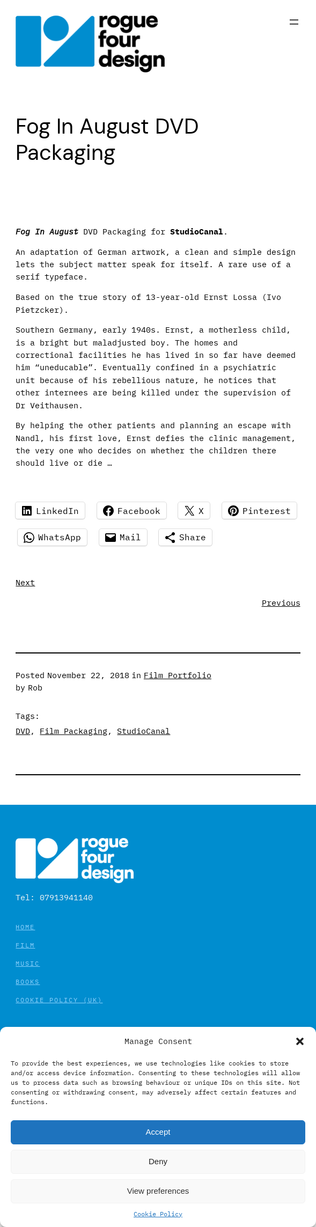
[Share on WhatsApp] (52, 537)
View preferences (158, 1190)
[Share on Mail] (123, 537)
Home (25, 927)
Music (28, 963)
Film (25, 945)
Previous (281, 603)
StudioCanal (143, 731)
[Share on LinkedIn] (50, 510)
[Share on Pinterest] (259, 510)
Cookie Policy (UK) (59, 1000)
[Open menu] (294, 22)
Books (28, 982)
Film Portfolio (177, 675)
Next (25, 582)
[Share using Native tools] (185, 537)
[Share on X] (194, 510)
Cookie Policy (158, 1214)
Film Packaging (73, 731)
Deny (158, 1161)
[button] (300, 1041)
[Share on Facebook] (131, 510)
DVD (23, 731)
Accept (158, 1131)
